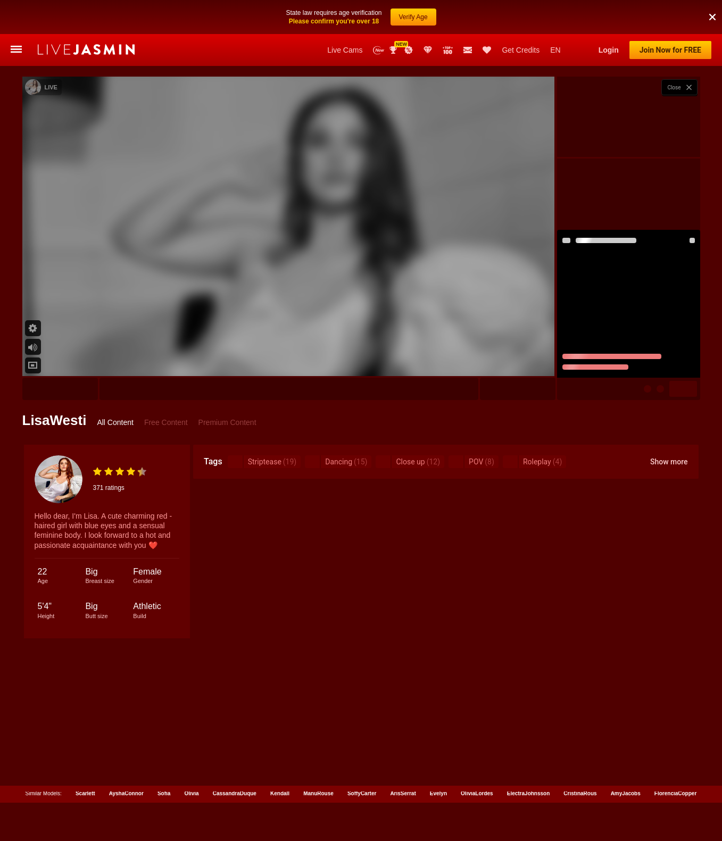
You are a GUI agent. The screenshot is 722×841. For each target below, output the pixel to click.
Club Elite (428, 50)
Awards (394, 50)
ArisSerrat (403, 793)
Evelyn (438, 793)
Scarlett (85, 793)
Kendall (279, 793)
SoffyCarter (361, 793)
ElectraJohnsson (528, 793)
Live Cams (344, 50)
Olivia (191, 793)
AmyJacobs (626, 793)
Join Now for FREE (670, 50)
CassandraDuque (234, 793)
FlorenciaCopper (675, 793)
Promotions (408, 50)
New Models (378, 50)
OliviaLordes (477, 793)
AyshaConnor (126, 793)
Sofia (163, 793)
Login (609, 50)
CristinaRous (579, 793)
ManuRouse (318, 793)
